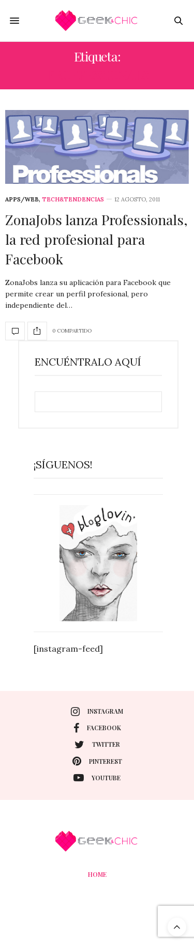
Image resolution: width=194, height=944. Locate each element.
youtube (97, 778)
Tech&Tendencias (73, 199)
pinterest (97, 761)
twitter (97, 745)
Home (97, 874)
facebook (97, 728)
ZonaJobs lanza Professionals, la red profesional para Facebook (96, 239)
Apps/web (22, 199)
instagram (97, 711)
